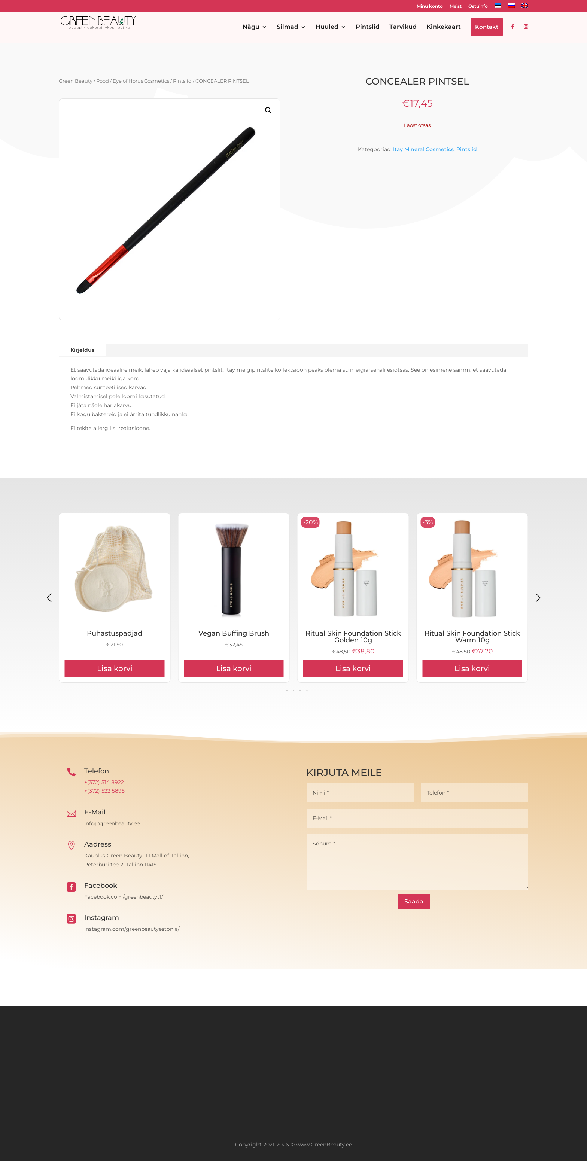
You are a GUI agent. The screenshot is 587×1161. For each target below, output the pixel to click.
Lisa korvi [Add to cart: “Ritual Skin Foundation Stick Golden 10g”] (472, 668)
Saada (413, 901)
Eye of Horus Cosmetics (141, 81)
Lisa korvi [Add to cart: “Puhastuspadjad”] (234, 668)
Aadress (97, 844)
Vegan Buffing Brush (353, 633)
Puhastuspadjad (234, 633)
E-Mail (95, 812)
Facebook (100, 885)
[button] (268, 110)
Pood (102, 81)
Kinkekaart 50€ (114, 633)
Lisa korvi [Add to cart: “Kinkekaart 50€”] (115, 668)
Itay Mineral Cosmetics (423, 149)
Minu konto (430, 6)
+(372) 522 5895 (104, 790)
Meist (456, 6)
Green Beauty (75, 81)
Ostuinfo (478, 6)
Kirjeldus (82, 350)
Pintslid (182, 81)
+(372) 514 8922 (104, 782)
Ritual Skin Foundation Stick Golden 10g (472, 636)
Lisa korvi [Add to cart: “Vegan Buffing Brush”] (353, 668)
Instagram (101, 918)
